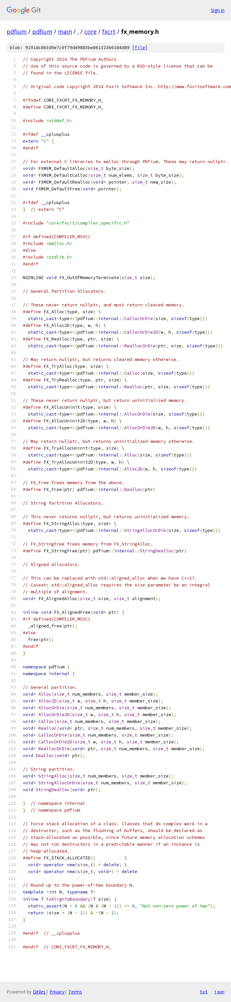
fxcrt (109, 31)
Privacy (56, 992)
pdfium (17, 31)
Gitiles (39, 992)
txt (204, 992)
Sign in (217, 10)
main (65, 31)
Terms (75, 992)
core (90, 31)
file (140, 47)
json (219, 992)
